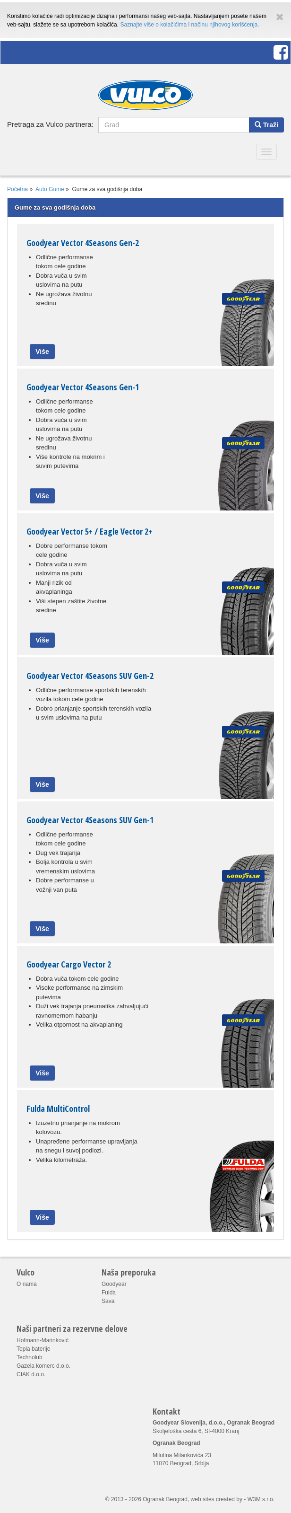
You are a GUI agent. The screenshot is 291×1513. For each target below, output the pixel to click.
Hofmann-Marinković (42, 1340)
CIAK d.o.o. (31, 1374)
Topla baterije (33, 1349)
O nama (27, 1284)
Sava (108, 1301)
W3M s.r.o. (261, 1499)
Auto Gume (49, 189)
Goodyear (114, 1284)
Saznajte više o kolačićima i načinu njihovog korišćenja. (189, 24)
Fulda (109, 1292)
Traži (266, 125)
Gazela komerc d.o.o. (43, 1366)
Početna (17, 189)
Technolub (30, 1357)
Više (42, 351)
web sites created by (216, 1499)
